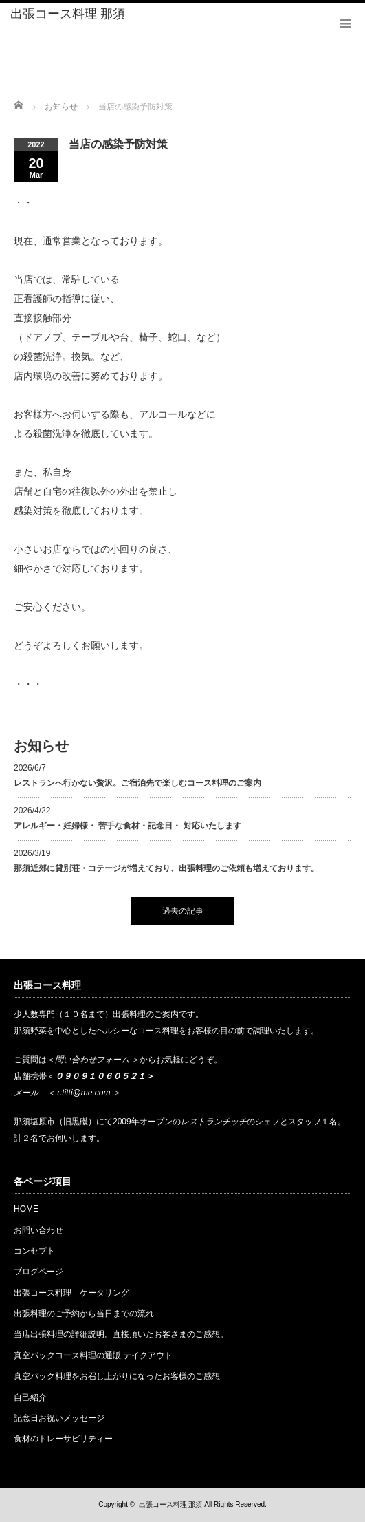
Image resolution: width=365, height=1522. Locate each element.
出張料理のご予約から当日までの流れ (84, 1313)
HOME (26, 1209)
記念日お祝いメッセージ (59, 1418)
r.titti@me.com (83, 1092)
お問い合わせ (38, 1230)
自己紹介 (30, 1397)
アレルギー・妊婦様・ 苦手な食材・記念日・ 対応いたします (127, 825)
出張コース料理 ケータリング (75, 1293)
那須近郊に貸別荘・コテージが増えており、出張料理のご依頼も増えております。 (166, 868)
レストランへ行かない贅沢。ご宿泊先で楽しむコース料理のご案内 (137, 783)
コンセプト (34, 1251)
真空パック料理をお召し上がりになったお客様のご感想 (117, 1376)
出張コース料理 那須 (67, 14)
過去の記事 (182, 911)
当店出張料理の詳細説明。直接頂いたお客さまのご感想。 (121, 1334)
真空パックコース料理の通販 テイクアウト (93, 1355)
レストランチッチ (214, 1121)
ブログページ (38, 1271)
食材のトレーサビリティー (63, 1439)
